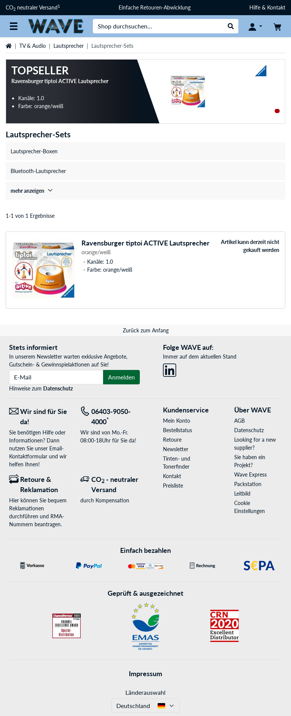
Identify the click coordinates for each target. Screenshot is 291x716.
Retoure (172, 439)
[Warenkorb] (277, 26)
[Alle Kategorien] (14, 26)
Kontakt (172, 476)
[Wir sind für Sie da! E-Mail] (39, 416)
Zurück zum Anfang (146, 330)
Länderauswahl (145, 692)
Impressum (145, 673)
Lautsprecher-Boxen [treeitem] (34, 151)
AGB (239, 420)
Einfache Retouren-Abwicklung (155, 7)
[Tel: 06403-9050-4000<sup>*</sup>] (110, 416)
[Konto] (255, 26)
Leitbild (242, 493)
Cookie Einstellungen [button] (249, 507)
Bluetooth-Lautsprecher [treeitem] (38, 171)
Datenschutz (58, 388)
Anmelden (121, 377)
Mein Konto (176, 420)
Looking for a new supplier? (255, 443)
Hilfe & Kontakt (267, 7)
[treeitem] (145, 191)
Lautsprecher (68, 45)
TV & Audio (32, 45)
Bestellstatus (177, 430)
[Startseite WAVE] (56, 25)
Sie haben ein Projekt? (249, 461)
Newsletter (175, 449)
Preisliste (173, 485)
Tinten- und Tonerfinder (176, 462)
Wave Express (250, 474)
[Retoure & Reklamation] (39, 484)
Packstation (247, 484)
